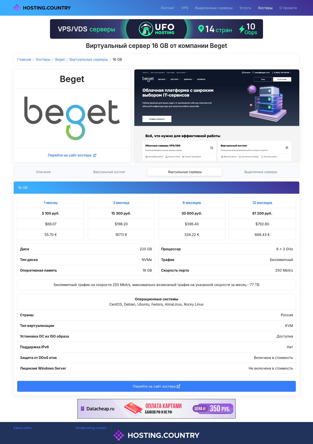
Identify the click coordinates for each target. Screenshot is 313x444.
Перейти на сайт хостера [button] (156, 386)
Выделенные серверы (214, 8)
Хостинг (167, 8)
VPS (184, 8)
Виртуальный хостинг (109, 172)
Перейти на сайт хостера (72, 155)
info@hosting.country (91, 428)
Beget (60, 59)
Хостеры (265, 8)
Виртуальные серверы (89, 59)
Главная (24, 59)
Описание (43, 172)
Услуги (245, 8)
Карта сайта (22, 428)
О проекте (288, 8)
